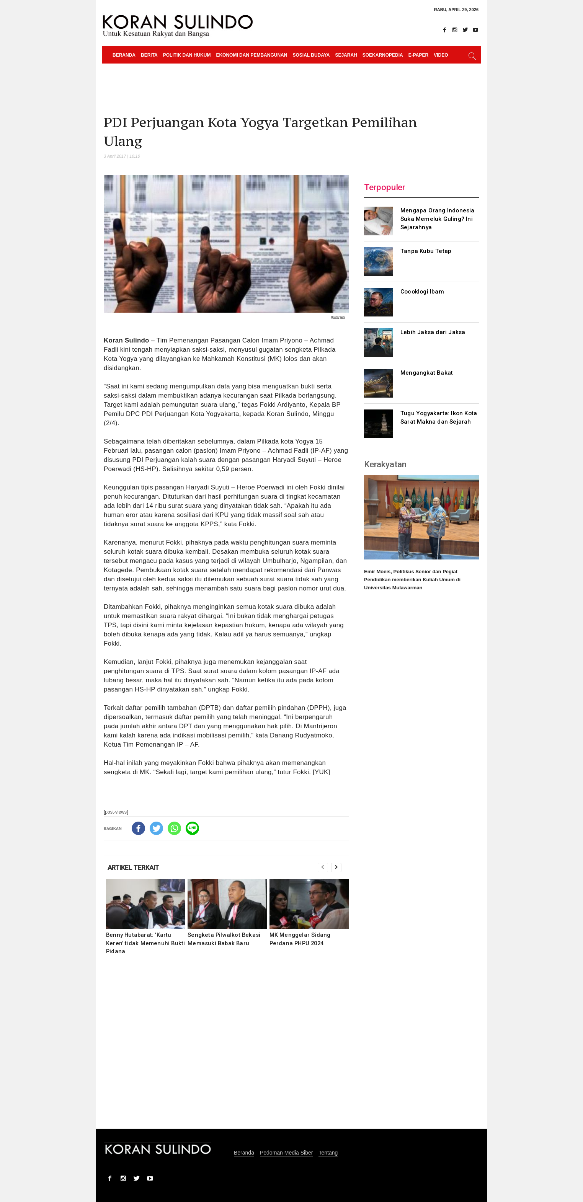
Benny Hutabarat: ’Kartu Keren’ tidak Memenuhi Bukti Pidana (145, 942)
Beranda (124, 55)
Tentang (328, 1153)
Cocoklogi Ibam (422, 291)
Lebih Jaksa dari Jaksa (432, 332)
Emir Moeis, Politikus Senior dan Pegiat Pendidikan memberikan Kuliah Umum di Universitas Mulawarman (412, 579)
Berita (149, 55)
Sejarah (346, 55)
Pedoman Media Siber (286, 1153)
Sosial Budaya (311, 55)
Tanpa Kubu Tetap (425, 251)
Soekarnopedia (383, 55)
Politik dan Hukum (187, 55)
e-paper (418, 55)
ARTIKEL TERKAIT (133, 867)
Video (441, 55)
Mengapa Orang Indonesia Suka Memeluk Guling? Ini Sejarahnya (437, 219)
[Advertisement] (226, 1047)
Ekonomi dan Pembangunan (251, 55)
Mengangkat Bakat (426, 372)
